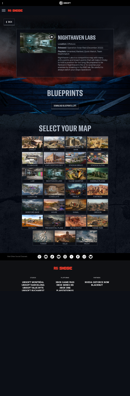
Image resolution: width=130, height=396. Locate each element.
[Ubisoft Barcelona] (33, 285)
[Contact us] (65, 378)
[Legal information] (65, 388)
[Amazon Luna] (65, 299)
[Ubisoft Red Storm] (33, 296)
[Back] (9, 22)
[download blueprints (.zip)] (65, 106)
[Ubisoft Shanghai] (33, 304)
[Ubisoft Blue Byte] (33, 287)
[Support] (65, 373)
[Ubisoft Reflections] (33, 299)
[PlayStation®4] (65, 293)
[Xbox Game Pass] (65, 282)
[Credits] (33, 310)
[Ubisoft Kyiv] (33, 293)
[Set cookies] (65, 392)
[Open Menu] (3, 10)
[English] (65, 341)
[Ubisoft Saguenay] (33, 301)
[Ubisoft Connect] (65, 296)
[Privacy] (65, 382)
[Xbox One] (65, 287)
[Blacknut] (97, 285)
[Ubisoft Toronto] (33, 307)
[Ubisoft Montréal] (33, 282)
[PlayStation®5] (65, 290)
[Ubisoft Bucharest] (33, 290)
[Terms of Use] (65, 385)
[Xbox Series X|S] (65, 285)
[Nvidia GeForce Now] (97, 282)
